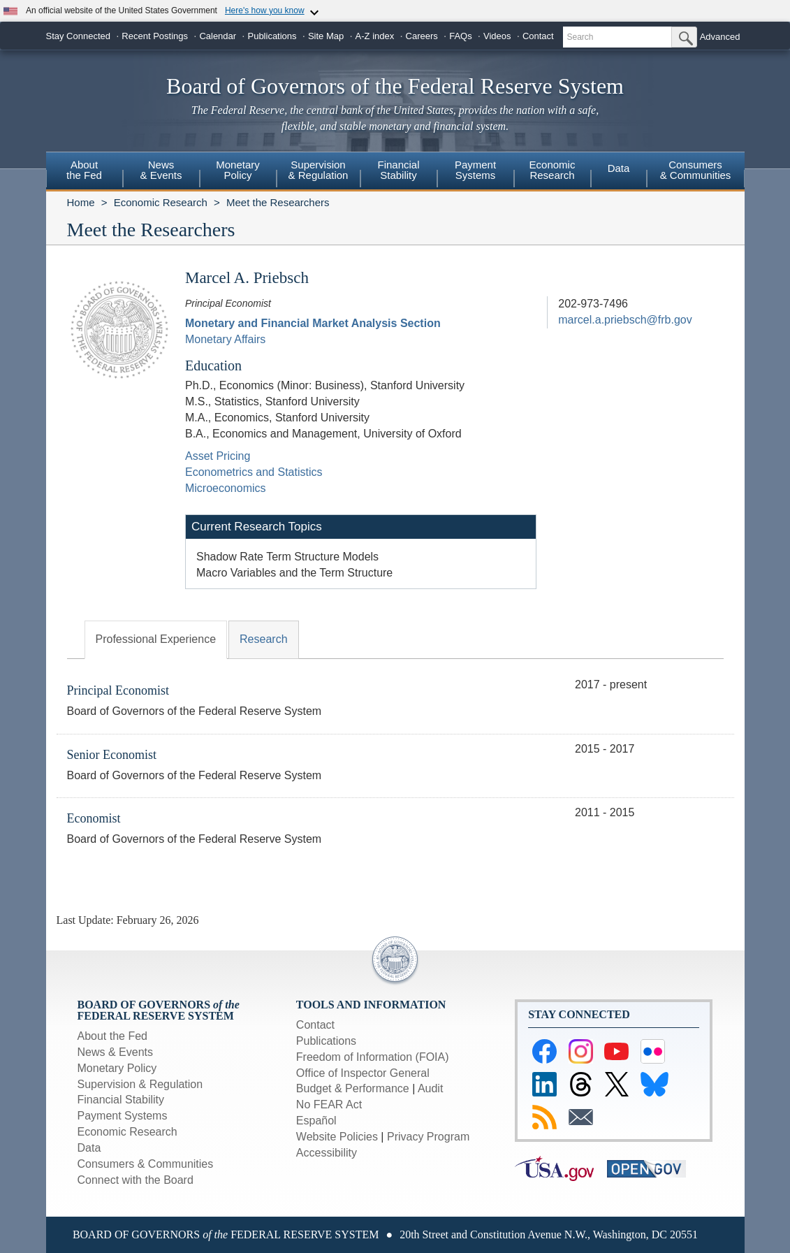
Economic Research (160, 202)
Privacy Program (428, 1137)
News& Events (161, 170)
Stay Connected (78, 36)
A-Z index (375, 36)
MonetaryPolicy (238, 170)
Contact (538, 36)
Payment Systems (123, 1116)
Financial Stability (121, 1100)
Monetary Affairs (225, 339)
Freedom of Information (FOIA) (372, 1057)
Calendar (217, 36)
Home (81, 202)
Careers (422, 36)
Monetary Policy (117, 1068)
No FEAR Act (329, 1104)
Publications (271, 36)
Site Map (326, 36)
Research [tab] (263, 639)
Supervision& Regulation (318, 170)
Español (316, 1121)
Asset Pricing (217, 456)
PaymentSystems (475, 170)
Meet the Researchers (278, 202)
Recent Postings (155, 36)
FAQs (460, 36)
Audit (430, 1088)
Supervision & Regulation (140, 1084)
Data (619, 168)
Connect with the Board (135, 1180)
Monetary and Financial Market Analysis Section (313, 323)
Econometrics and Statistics (254, 472)
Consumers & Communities (695, 170)
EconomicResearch (552, 170)
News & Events (115, 1052)
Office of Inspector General (363, 1073)
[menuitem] (84, 171)
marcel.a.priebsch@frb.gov (625, 320)
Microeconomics (225, 488)
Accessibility (326, 1153)
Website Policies (337, 1137)
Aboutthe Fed (84, 170)
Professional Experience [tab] (156, 639)
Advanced (720, 36)
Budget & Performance (352, 1088)
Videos (497, 36)
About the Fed (113, 1036)
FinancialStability (398, 170)
